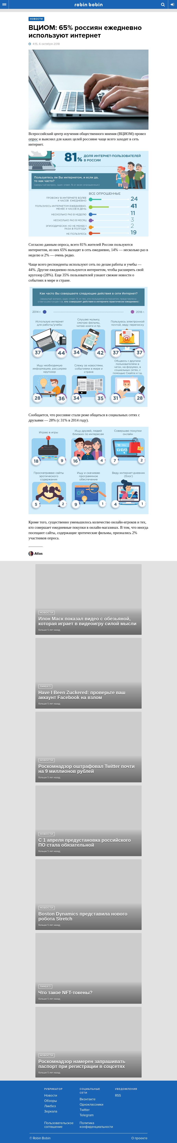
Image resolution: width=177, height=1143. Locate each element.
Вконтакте (88, 1099)
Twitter (85, 1110)
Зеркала (50, 1111)
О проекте (139, 1138)
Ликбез (50, 1106)
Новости (50, 1095)
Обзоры (50, 1101)
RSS (118, 1095)
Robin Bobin (88, 4)
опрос (33, 139)
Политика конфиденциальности (96, 1125)
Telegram (87, 1115)
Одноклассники (91, 1104)
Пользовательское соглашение (59, 1125)
